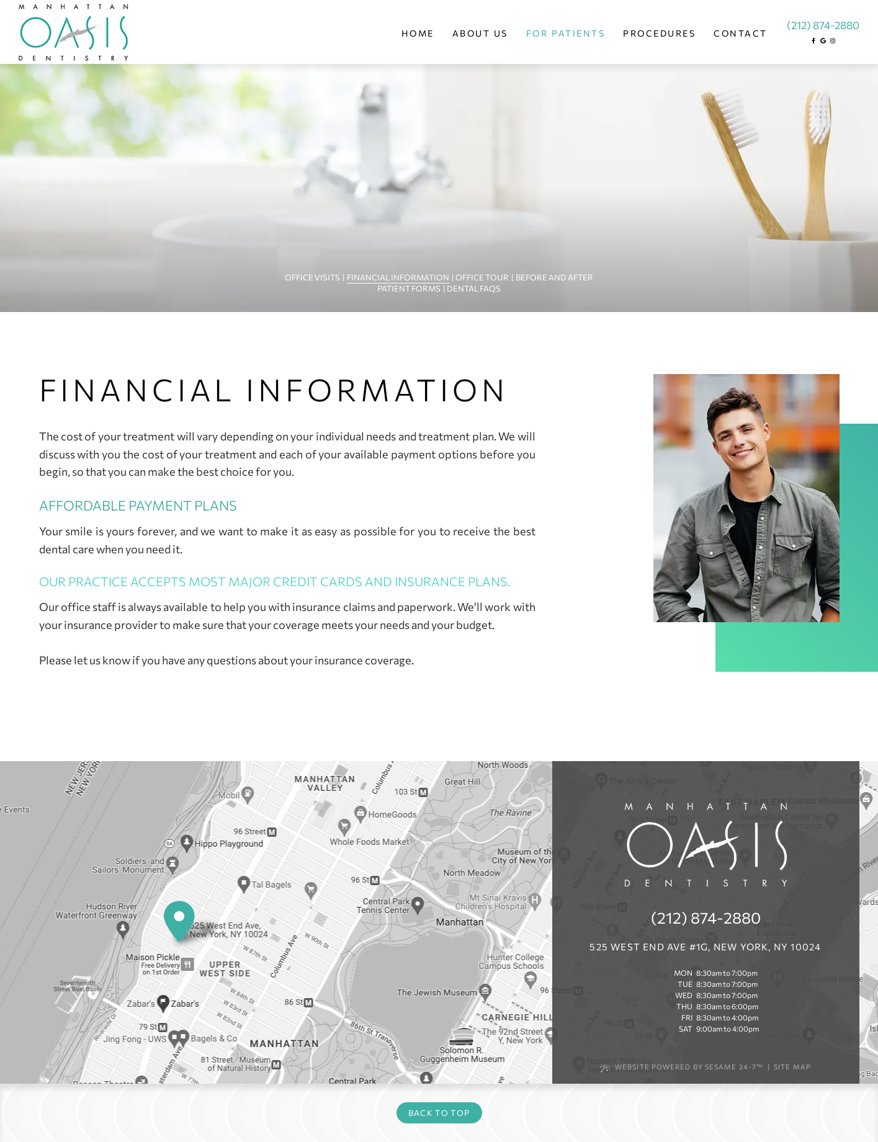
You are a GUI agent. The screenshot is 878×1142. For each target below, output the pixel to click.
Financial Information (398, 277)
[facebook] (813, 41)
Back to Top (439, 1113)
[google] (823, 41)
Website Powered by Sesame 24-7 (681, 1067)
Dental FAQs (474, 288)
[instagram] (832, 41)
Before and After (554, 277)
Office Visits (312, 277)
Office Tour (482, 277)
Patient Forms (409, 288)
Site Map (792, 1067)
